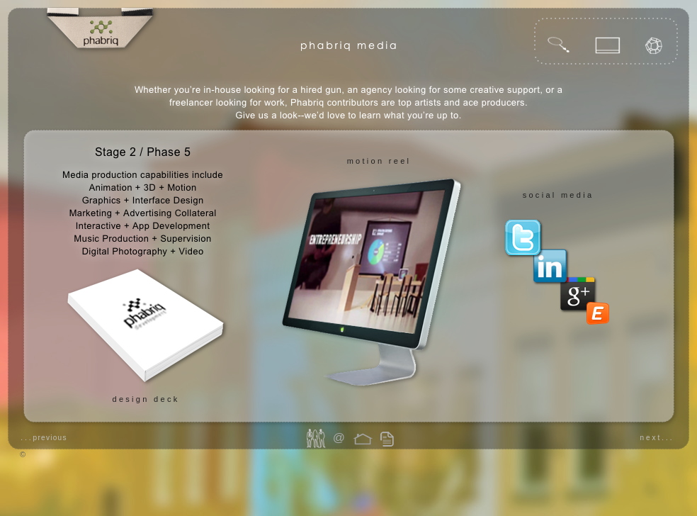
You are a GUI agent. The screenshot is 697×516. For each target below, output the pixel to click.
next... (657, 438)
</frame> (599, 328)
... (44, 438)
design (130, 399)
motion (366, 161)
